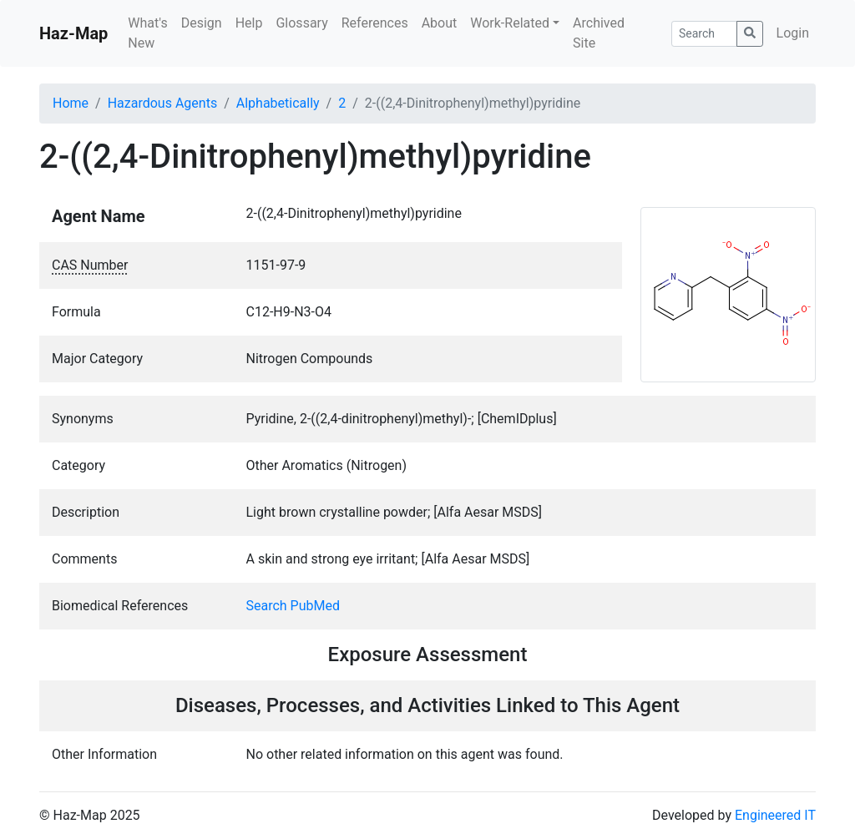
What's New (147, 33)
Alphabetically (278, 103)
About (440, 23)
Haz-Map (73, 33)
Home (71, 103)
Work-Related (509, 23)
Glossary (301, 23)
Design (201, 23)
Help (249, 23)
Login (793, 33)
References (374, 23)
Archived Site (599, 33)
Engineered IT (775, 815)
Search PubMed (293, 606)
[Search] (704, 34)
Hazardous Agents (162, 103)
